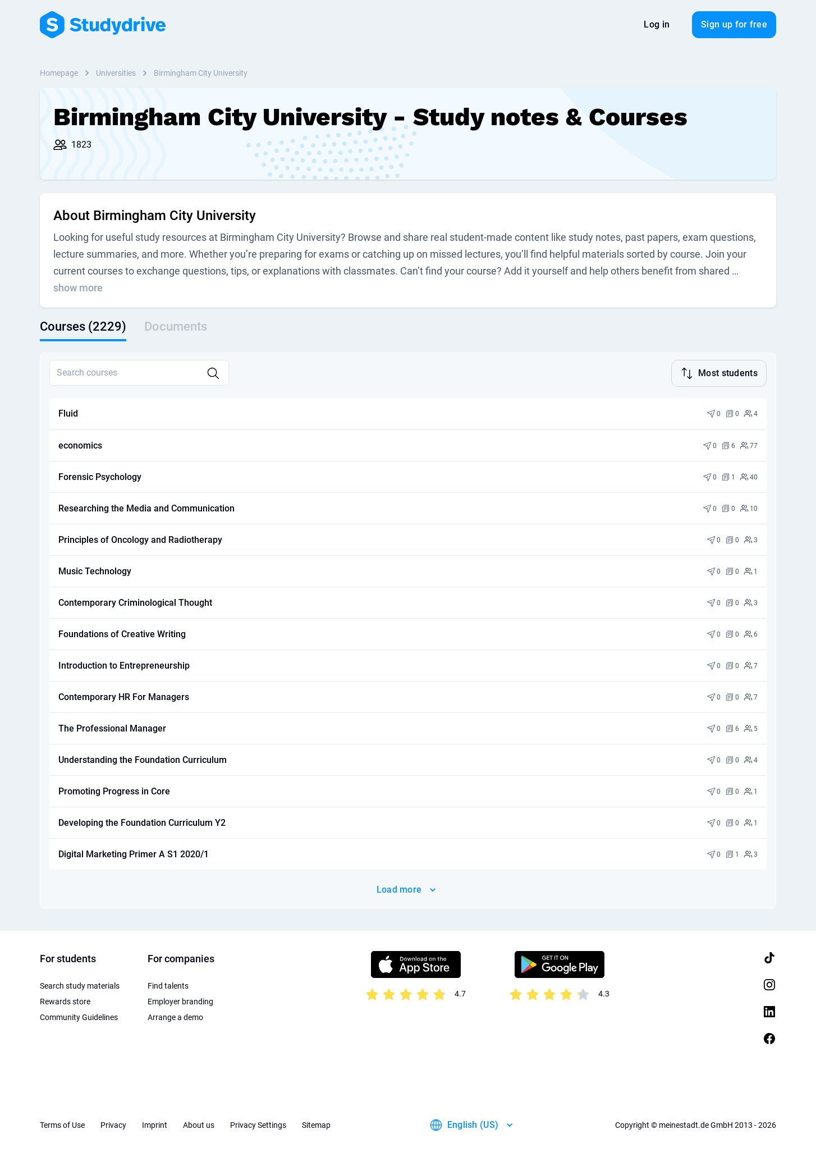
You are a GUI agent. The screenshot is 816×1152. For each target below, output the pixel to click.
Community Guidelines (79, 1016)
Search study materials (80, 984)
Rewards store (65, 1000)
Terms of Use (62, 1123)
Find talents (168, 984)
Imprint (154, 1123)
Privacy (113, 1123)
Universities (116, 72)
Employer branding (180, 1000)
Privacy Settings (258, 1123)
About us (198, 1123)
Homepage (59, 72)
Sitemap (316, 1123)
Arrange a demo (175, 1016)
